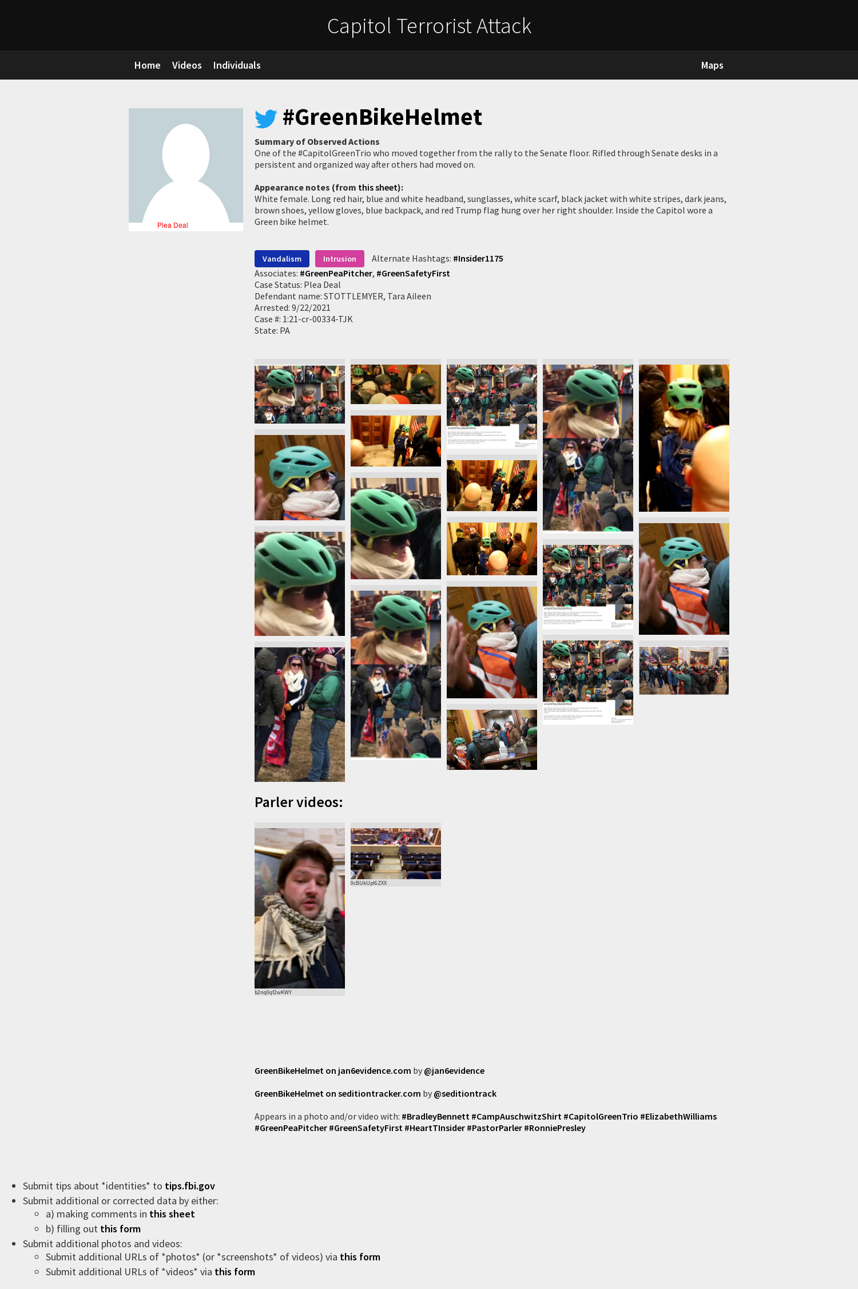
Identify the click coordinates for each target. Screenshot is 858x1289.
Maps (712, 65)
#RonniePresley (555, 1127)
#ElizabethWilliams (678, 1116)
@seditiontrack (465, 1093)
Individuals (237, 65)
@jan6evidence (454, 1070)
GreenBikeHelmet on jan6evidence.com (333, 1070)
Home (147, 65)
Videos (187, 65)
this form (121, 1228)
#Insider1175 (478, 258)
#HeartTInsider (434, 1127)
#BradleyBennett (436, 1116)
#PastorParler (494, 1127)
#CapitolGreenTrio (600, 1116)
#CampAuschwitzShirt (516, 1116)
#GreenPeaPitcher (336, 273)
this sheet (378, 187)
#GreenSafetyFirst (412, 273)
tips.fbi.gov (191, 1185)
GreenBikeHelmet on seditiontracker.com (338, 1093)
